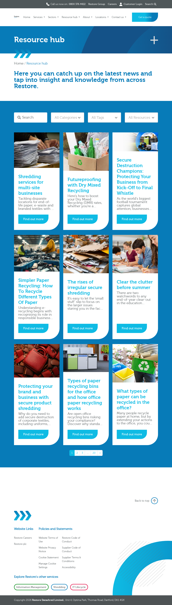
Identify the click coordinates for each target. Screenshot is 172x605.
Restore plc (20, 544)
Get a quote (145, 17)
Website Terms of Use (48, 539)
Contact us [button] (118, 17)
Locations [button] (101, 17)
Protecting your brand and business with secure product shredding (35, 397)
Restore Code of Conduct (71, 539)
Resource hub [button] (70, 17)
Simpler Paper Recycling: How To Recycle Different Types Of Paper (35, 291)
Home (26, 17)
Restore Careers (23, 537)
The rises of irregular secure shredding (85, 287)
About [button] (86, 17)
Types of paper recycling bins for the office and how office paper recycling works (85, 394)
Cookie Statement (49, 557)
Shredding (59, 587)
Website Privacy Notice (47, 549)
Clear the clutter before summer (135, 284)
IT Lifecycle (79, 587)
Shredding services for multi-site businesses (30, 185)
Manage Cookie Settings (47, 565)
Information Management (31, 587)
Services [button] (38, 17)
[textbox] (67, 118)
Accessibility (69, 567)
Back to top (146, 500)
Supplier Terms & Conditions (71, 559)
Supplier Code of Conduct (71, 549)
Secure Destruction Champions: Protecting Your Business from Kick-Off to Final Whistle (135, 176)
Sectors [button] (52, 17)
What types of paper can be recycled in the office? (133, 400)
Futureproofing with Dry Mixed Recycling (84, 185)
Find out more (33, 219)
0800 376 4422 (77, 4)
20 (94, 453)
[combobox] (67, 117)
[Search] (34, 117)
